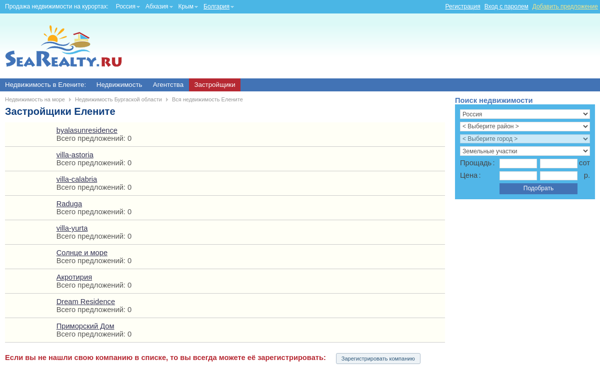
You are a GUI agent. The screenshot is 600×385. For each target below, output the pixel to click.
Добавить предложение (565, 6)
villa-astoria (75, 155)
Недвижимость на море (35, 99)
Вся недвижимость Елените (207, 99)
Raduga (69, 204)
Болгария (217, 6)
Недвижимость (119, 84)
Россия (126, 6)
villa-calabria (76, 179)
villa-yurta (72, 228)
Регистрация (463, 6)
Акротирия (74, 277)
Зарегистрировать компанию (378, 359)
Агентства (168, 84)
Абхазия (157, 6)
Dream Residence (85, 302)
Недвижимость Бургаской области (118, 99)
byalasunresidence (87, 130)
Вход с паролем (506, 6)
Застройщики (214, 84)
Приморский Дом (85, 326)
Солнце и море (82, 253)
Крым (186, 6)
